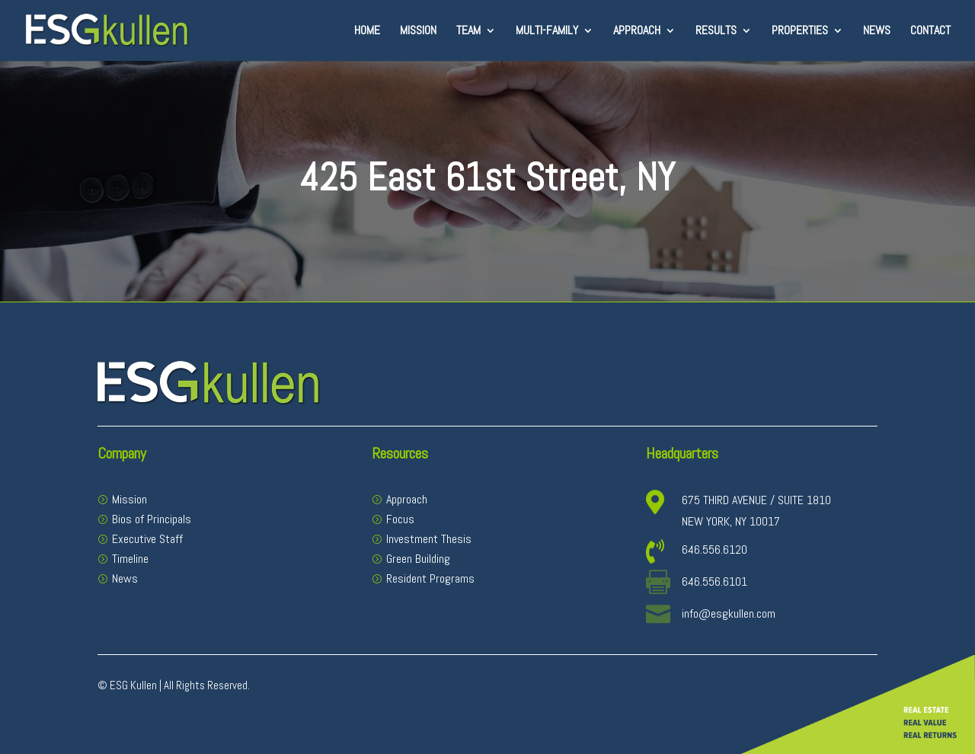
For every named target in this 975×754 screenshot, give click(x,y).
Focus (400, 519)
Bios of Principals (151, 519)
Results (716, 31)
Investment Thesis (429, 539)
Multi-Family (547, 31)
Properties (800, 31)
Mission (418, 31)
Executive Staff (147, 539)
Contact (930, 31)
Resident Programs (430, 578)
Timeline (130, 559)
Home (367, 31)
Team (468, 31)
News (876, 31)
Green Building (418, 559)
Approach (636, 31)
